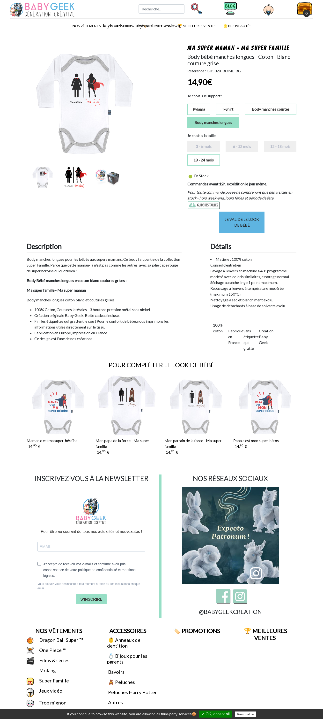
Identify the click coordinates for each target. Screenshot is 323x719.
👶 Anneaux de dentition (123, 643)
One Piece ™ (52, 650)
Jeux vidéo (50, 691)
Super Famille (53, 680)
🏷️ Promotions (196, 630)
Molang (47, 670)
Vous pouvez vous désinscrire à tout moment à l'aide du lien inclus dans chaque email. (88, 586)
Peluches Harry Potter (132, 692)
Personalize (245, 714)
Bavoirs (116, 672)
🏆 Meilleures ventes (196, 26)
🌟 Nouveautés (237, 26)
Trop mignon (52, 702)
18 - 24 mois (203, 160)
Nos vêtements (88, 25)
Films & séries (53, 660)
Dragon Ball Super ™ (60, 640)
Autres (115, 702)
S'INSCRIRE (92, 599)
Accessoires (127, 630)
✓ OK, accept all (215, 714)
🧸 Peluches (121, 682)
